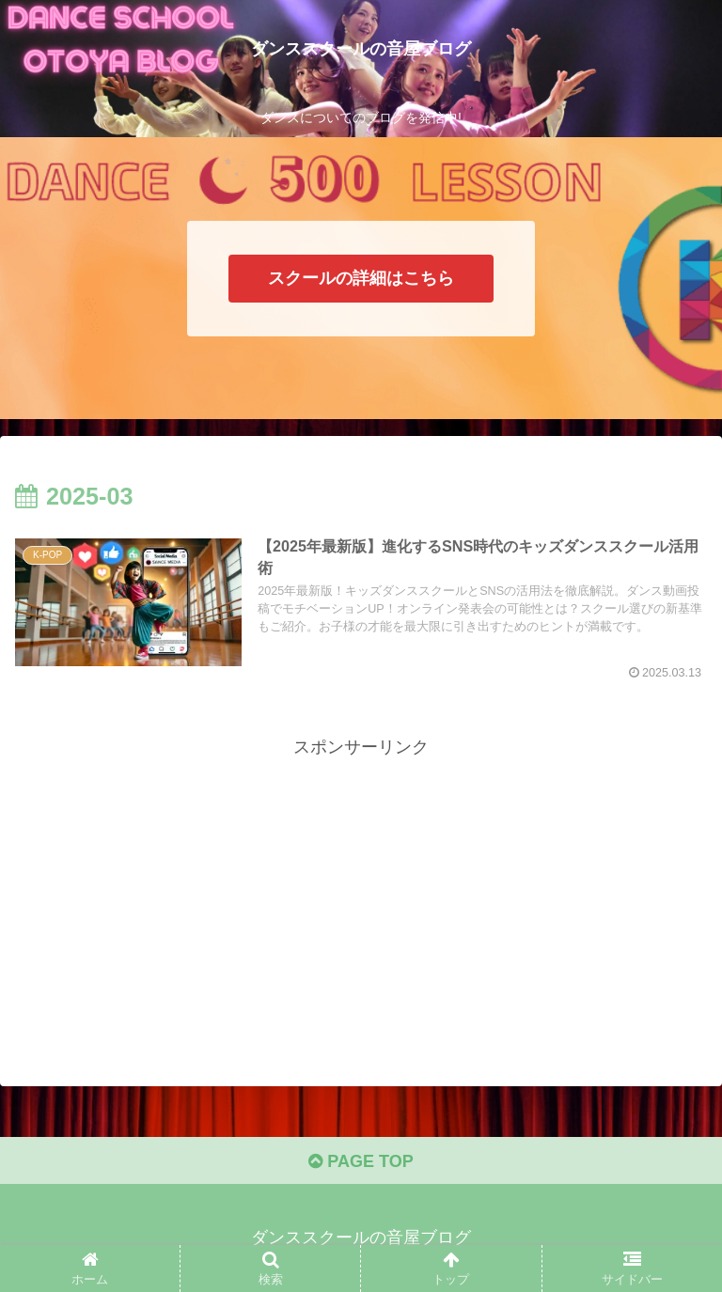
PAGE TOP (360, 1161)
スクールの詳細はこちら (361, 278)
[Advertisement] (361, 893)
